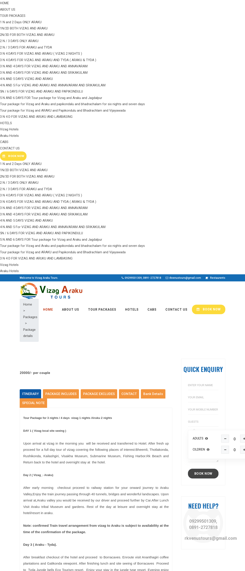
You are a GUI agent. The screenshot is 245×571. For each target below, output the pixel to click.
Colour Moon (99, 565)
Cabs (76, 516)
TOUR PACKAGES (102, 35)
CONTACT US (176, 35)
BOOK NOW (209, 35)
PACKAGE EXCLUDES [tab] (99, 121)
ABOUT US (70, 35)
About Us (79, 494)
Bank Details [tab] (153, 121)
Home (77, 487)
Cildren (201, 176)
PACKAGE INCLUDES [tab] (61, 121)
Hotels (77, 509)
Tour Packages (83, 502)
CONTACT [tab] (129, 121)
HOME (48, 35)
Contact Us (81, 523)
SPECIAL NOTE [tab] (33, 130)
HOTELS (132, 35)
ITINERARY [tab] (30, 121)
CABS (152, 35)
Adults (200, 165)
